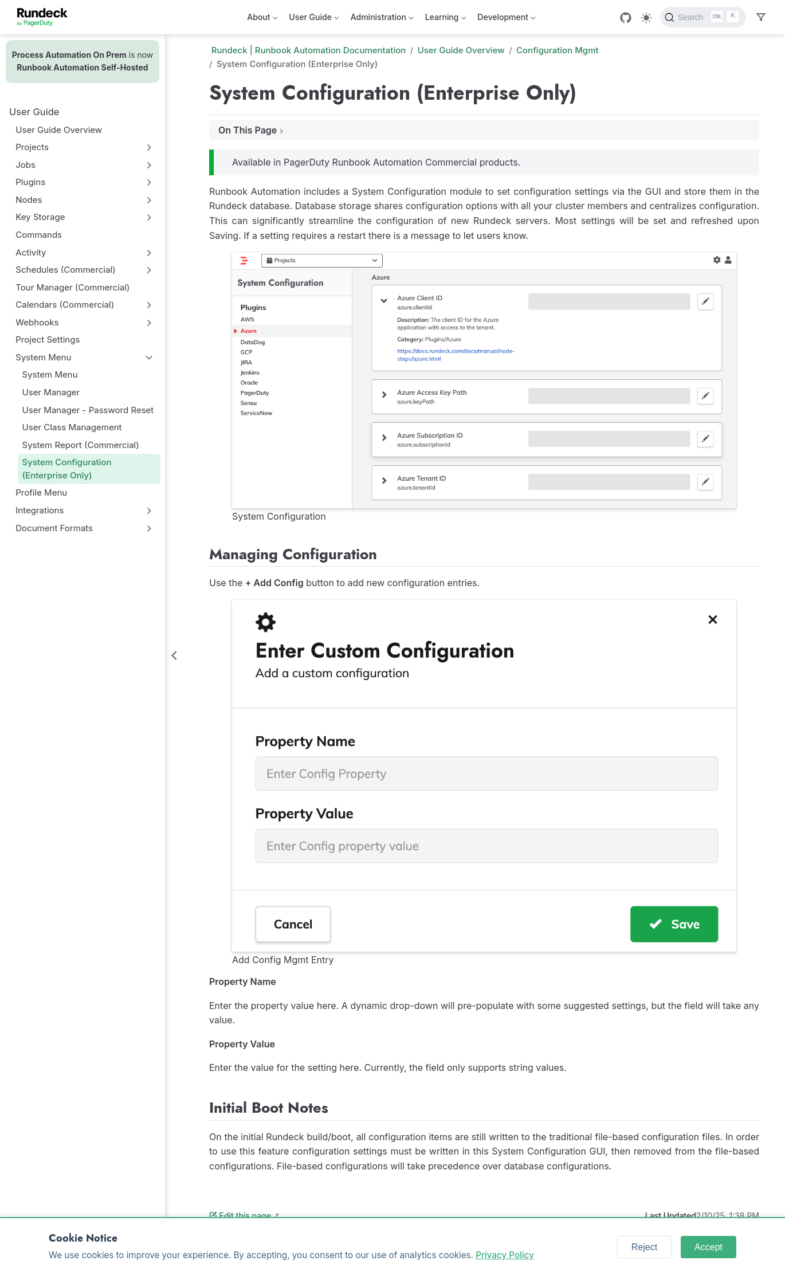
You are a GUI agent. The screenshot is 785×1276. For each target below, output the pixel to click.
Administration (382, 19)
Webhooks (36, 322)
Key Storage (40, 216)
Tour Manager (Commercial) (72, 287)
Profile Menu (41, 492)
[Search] (703, 17)
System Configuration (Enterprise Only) (67, 469)
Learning (446, 19)
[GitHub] (626, 18)
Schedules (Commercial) (65, 269)
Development (506, 19)
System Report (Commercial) (80, 444)
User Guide (313, 19)
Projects (32, 147)
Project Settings (47, 339)
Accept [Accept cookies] (708, 1247)
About (262, 19)
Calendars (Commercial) (64, 304)
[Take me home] (46, 17)
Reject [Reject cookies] (644, 1247)
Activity (30, 252)
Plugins (30, 181)
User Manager (51, 392)
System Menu (43, 357)
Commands (38, 234)
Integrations (39, 510)
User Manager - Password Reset (88, 410)
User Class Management (72, 427)
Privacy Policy (505, 1255)
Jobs (25, 164)
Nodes (28, 199)
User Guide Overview (58, 129)
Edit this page (240, 1215)
